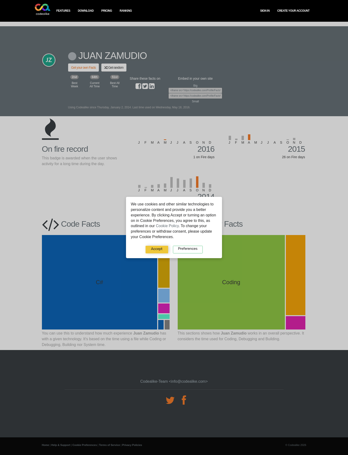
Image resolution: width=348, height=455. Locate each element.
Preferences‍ (187, 248)
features (63, 10)
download (86, 10)
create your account (293, 10)
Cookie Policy (167, 226)
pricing (106, 10)
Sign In (265, 10)
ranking (126, 10)
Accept (156, 249)
